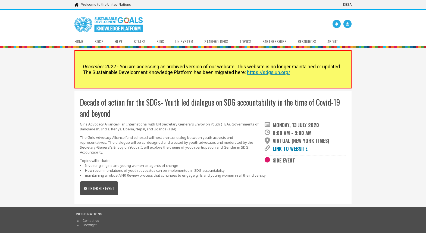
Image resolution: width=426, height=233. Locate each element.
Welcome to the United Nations (106, 5)
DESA (347, 5)
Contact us (91, 221)
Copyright (90, 225)
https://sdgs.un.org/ (268, 72)
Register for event (99, 188)
